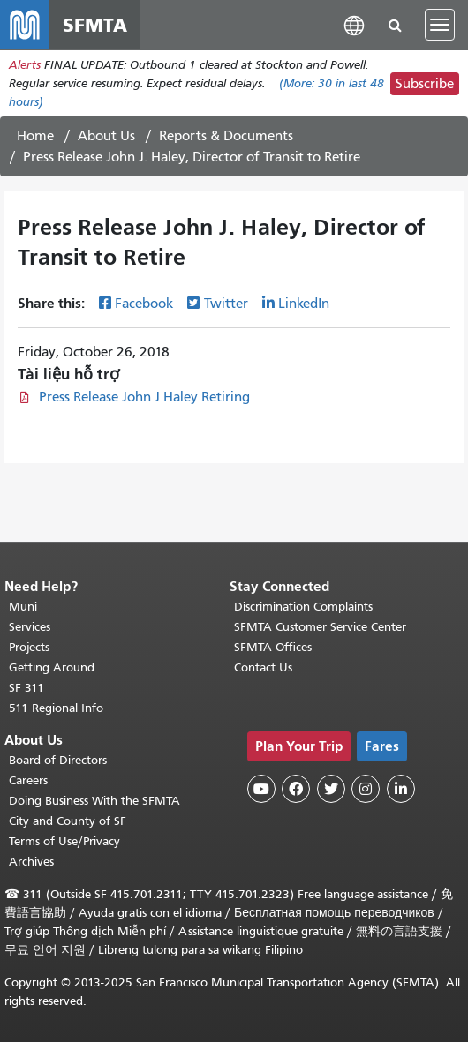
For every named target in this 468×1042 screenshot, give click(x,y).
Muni (23, 606)
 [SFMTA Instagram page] (365, 789)
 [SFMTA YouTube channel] (261, 789)
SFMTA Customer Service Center (320, 626)
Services (29, 626)
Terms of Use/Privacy (64, 841)
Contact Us (263, 667)
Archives (31, 861)
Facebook (144, 303)
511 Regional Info (56, 708)
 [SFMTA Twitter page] (331, 789)
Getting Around (51, 667)
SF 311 (26, 687)
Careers (28, 780)
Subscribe (425, 84)
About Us (106, 136)
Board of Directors (58, 760)
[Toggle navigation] (440, 25)
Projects (29, 647)
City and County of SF (67, 820)
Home (35, 136)
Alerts (25, 64)
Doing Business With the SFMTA (94, 800)
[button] (354, 24)
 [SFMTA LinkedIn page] (401, 789)
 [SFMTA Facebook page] (296, 789)
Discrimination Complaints (303, 606)
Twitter (226, 303)
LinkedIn (303, 303)
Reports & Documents (226, 136)
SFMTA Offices (273, 647)
